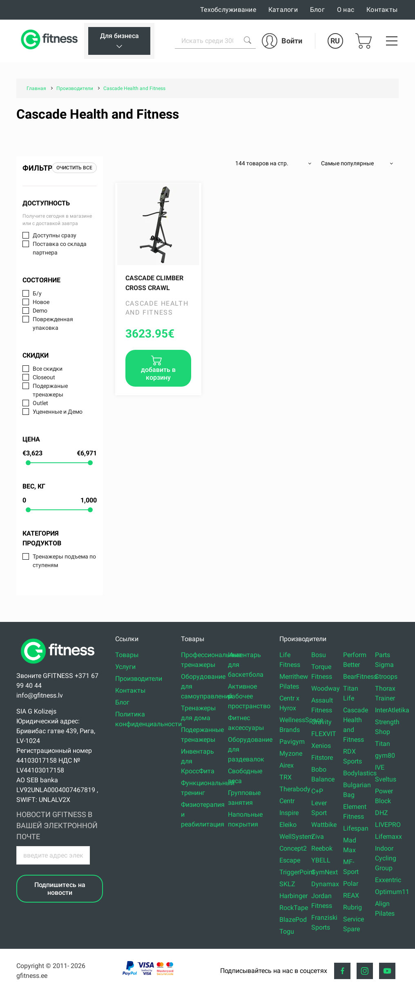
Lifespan (355, 828)
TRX (285, 777)
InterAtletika (392, 710)
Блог (317, 10)
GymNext (324, 872)
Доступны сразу (54, 235)
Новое (41, 302)
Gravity (321, 722)
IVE (379, 767)
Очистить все (74, 168)
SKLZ (287, 884)
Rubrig (352, 907)
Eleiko (288, 825)
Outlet (40, 403)
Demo (40, 310)
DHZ (381, 813)
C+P (317, 791)
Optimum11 (392, 892)
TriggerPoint (297, 872)
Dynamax (325, 884)
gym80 (385, 755)
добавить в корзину (158, 373)
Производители (138, 678)
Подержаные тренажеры (50, 390)
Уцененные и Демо (58, 411)
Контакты (381, 10)
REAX (351, 895)
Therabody (294, 789)
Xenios (321, 746)
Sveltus (385, 779)
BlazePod (293, 919)
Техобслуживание (228, 10)
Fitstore (322, 757)
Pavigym (292, 741)
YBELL (320, 860)
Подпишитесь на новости (59, 888)
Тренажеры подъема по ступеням (64, 560)
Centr (287, 801)
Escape (289, 860)
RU (335, 40)
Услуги (125, 667)
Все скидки (47, 368)
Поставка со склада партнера (60, 248)
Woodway (325, 688)
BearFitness (360, 676)
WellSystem (296, 836)
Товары (126, 655)
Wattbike (324, 825)
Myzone (290, 753)
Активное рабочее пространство (249, 696)
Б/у (37, 293)
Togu (286, 931)
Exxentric (388, 880)
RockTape (293, 908)
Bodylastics (360, 773)
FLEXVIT (323, 734)
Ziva (317, 836)
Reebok (321, 848)
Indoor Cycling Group (385, 858)
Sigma (384, 665)
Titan (382, 744)
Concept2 (293, 848)
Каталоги (283, 10)
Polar (350, 883)
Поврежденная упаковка (53, 323)
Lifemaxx (388, 836)
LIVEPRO (388, 825)
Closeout (44, 377)
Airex (286, 765)
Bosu (318, 655)
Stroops (386, 676)
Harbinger (293, 896)
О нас (345, 10)
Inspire (289, 813)
